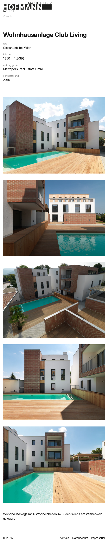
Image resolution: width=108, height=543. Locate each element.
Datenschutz (80, 538)
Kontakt (64, 538)
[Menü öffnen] (102, 7)
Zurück (7, 16)
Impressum (98, 538)
